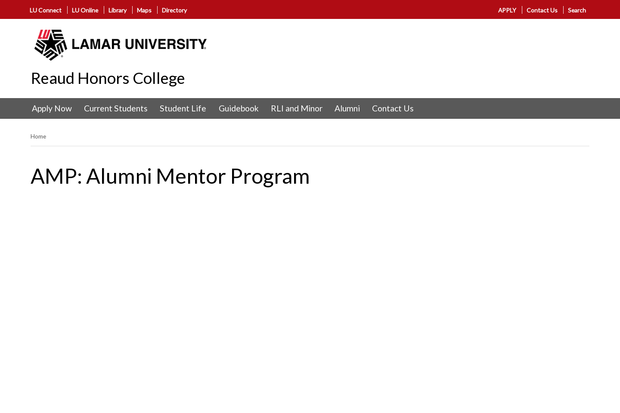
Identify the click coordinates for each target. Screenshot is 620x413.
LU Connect (46, 10)
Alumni (347, 108)
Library (117, 10)
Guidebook (239, 108)
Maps (144, 10)
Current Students (116, 108)
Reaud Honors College (108, 77)
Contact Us (542, 10)
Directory (174, 10)
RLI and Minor (296, 108)
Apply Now (52, 108)
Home (38, 136)
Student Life (183, 108)
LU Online (85, 10)
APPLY (508, 10)
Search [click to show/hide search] (577, 10)
